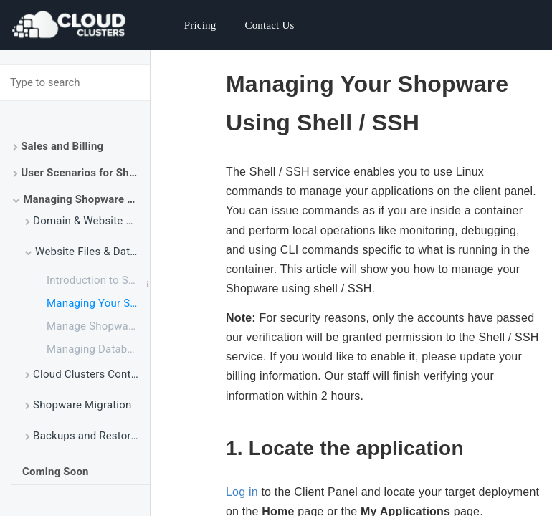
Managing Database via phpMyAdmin (98, 349)
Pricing (200, 25)
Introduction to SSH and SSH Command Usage (98, 280)
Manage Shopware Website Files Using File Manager (98, 326)
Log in (242, 492)
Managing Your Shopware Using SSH (98, 303)
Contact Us (269, 25)
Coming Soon (55, 471)
